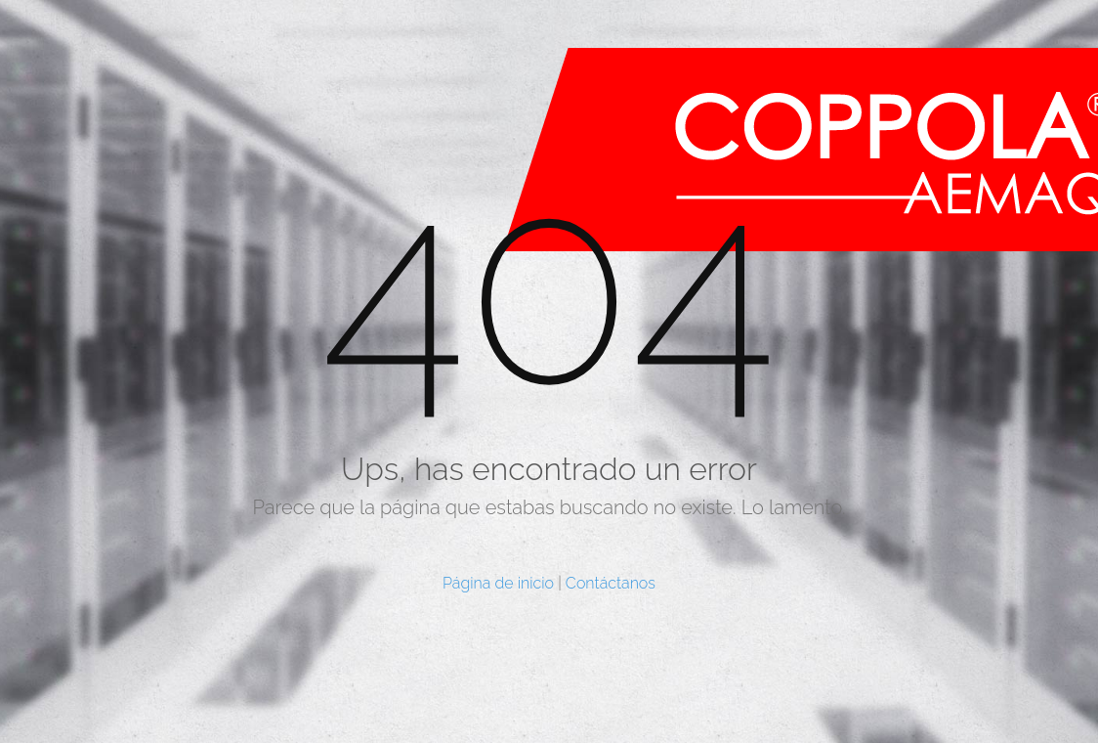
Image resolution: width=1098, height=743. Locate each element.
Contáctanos (610, 583)
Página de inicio (498, 583)
